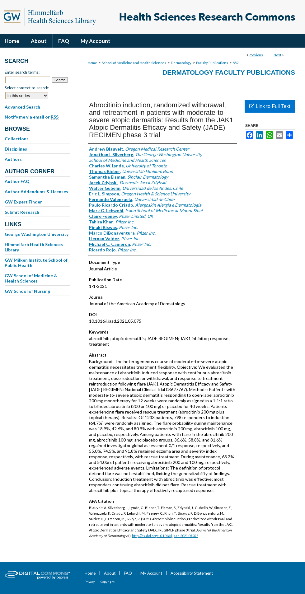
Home (92, 63)
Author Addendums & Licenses (36, 191)
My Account (151, 573)
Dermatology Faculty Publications (228, 72)
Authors (13, 159)
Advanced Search (22, 107)
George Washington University (36, 234)
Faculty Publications (212, 63)
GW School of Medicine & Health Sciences (31, 278)
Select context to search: (27, 87)
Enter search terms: (22, 72)
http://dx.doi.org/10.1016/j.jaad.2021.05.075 (165, 536)
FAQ (128, 573)
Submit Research (22, 212)
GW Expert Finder (23, 201)
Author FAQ (17, 181)
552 (235, 63)
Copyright (108, 581)
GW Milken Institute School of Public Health (36, 262)
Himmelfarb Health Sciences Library (34, 247)
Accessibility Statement (192, 573)
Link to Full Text (269, 106)
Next (277, 55)
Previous (256, 55)
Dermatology (181, 63)
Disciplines (16, 149)
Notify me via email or (32, 117)
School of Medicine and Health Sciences (134, 63)
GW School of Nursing (27, 291)
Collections (17, 138)
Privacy (90, 581)
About (109, 573)
